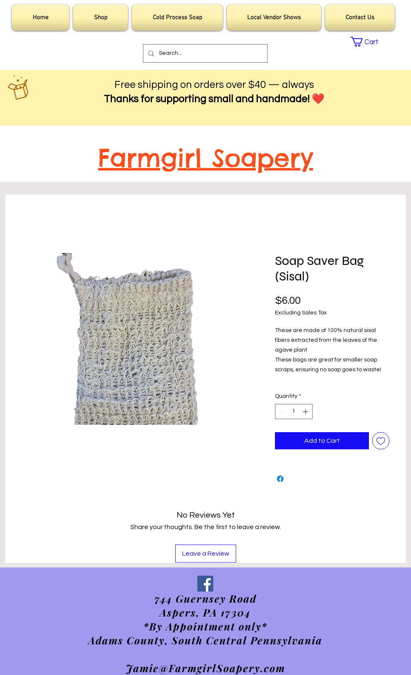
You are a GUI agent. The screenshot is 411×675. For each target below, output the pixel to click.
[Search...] (204, 53)
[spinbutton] (293, 411)
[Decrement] (281, 411)
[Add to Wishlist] (380, 440)
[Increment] (306, 411)
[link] (369, 42)
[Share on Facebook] (280, 479)
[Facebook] (205, 584)
